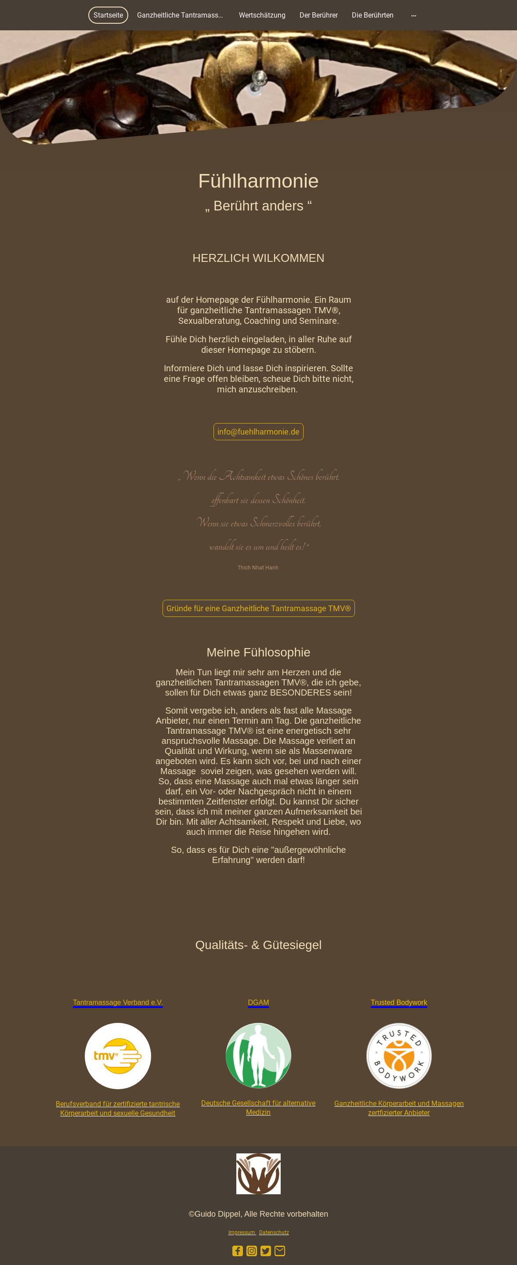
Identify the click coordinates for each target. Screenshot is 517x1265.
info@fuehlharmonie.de (258, 431)
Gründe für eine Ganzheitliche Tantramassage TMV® (258, 608)
